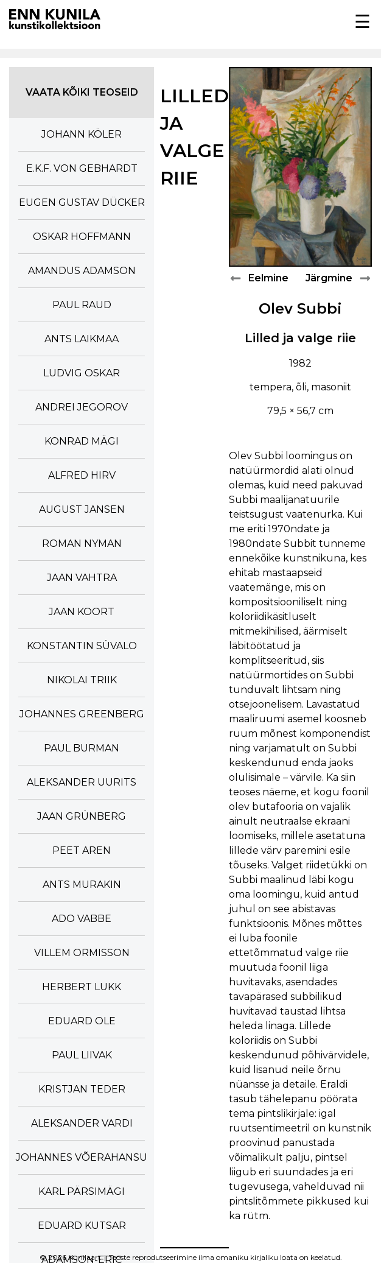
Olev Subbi (300, 308)
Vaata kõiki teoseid (82, 92)
